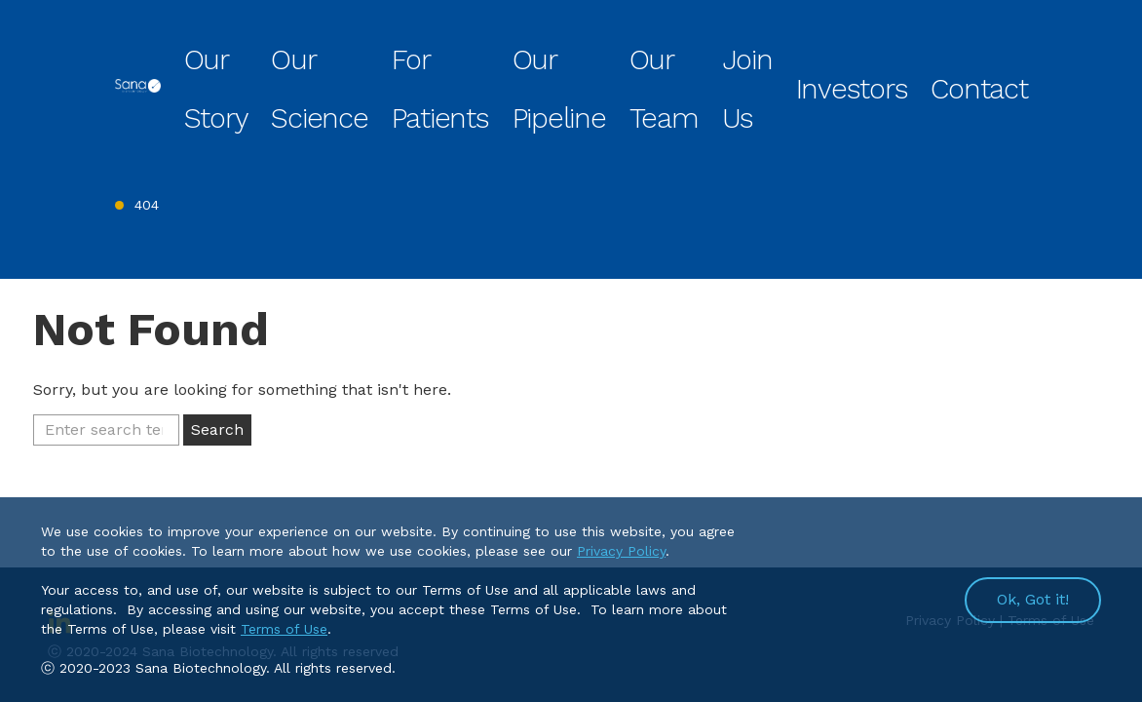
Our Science (468, 52)
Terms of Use (284, 629)
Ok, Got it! (1033, 599)
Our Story (374, 52)
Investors (922, 52)
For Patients (570, 52)
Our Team (766, 52)
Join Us (845, 52)
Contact (1001, 52)
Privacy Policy (621, 551)
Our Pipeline (672, 52)
